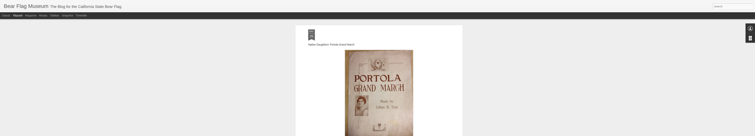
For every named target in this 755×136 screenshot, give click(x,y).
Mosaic (43, 15)
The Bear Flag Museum (394, 88)
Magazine (31, 15)
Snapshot (67, 15)
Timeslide (81, 15)
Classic (6, 15)
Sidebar (54, 15)
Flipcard (17, 15)
